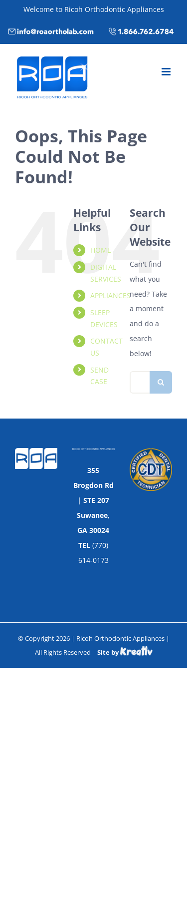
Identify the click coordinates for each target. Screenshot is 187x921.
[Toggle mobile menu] (167, 71)
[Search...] (140, 382)
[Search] (161, 382)
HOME (100, 250)
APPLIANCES (110, 295)
